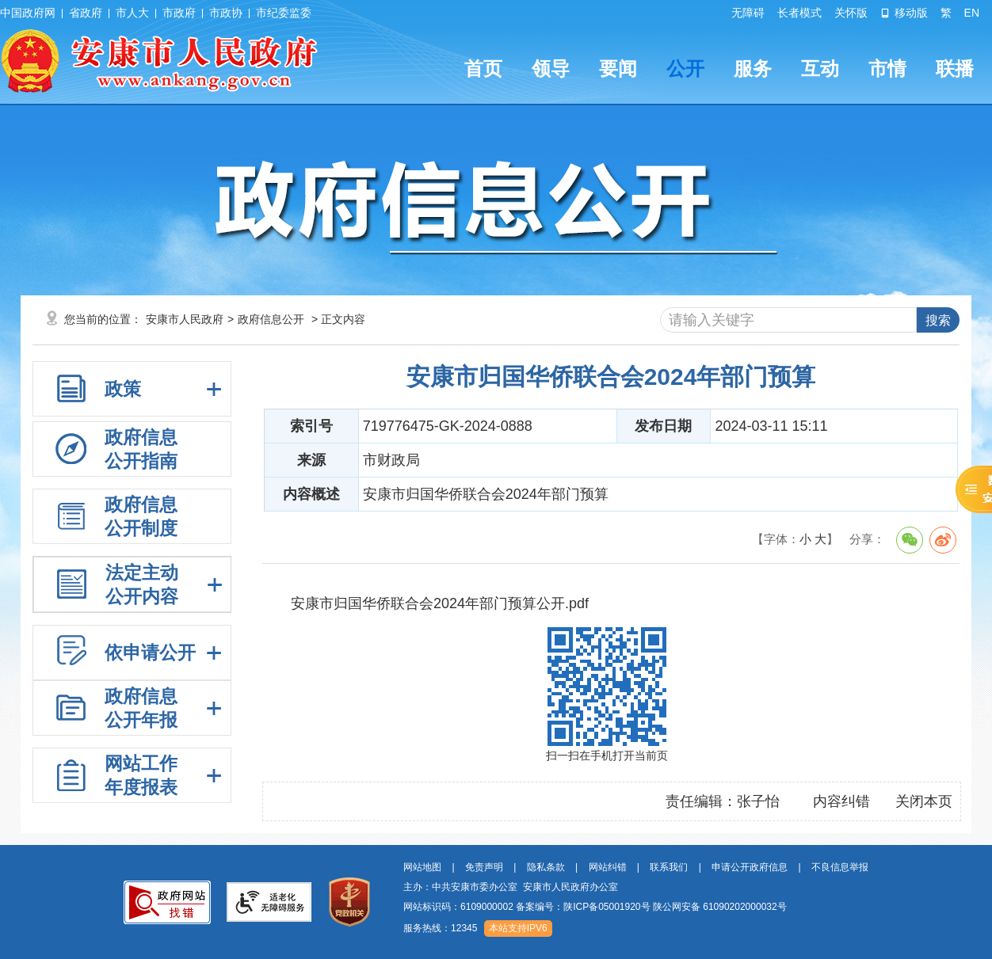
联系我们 (669, 867)
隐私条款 (546, 867)
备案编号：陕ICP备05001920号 (583, 906)
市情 (887, 68)
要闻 (618, 68)
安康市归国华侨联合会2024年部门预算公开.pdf (440, 603)
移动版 (904, 12)
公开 (685, 68)
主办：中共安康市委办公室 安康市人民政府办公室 (510, 886)
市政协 (225, 12)
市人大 (132, 12)
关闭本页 (923, 801)
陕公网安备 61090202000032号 (720, 906)
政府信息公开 (271, 319)
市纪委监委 (283, 12)
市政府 (179, 12)
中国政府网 (27, 12)
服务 (753, 68)
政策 (123, 389)
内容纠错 (841, 801)
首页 (483, 68)
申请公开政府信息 (750, 867)
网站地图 (422, 867)
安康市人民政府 (184, 319)
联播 (955, 68)
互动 (820, 68)
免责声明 (484, 867)
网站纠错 (608, 867)
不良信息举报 (839, 867)
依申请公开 (150, 652)
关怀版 (851, 12)
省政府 (85, 12)
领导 (551, 68)
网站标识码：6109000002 (595, 906)
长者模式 (799, 12)
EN (971, 12)
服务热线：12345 (440, 928)
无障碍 (748, 12)
